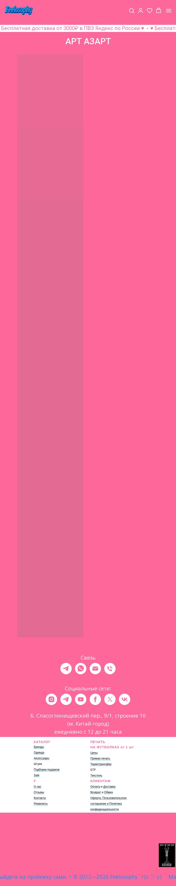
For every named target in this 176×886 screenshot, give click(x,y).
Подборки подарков (46, 769)
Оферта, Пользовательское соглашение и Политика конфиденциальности (108, 803)
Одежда (39, 752)
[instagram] (51, 699)
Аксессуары (41, 758)
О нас (37, 786)
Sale (36, 775)
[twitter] (110, 699)
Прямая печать (100, 758)
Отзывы (39, 792)
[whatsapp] (80, 668)
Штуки (38, 764)
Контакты (40, 798)
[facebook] (95, 699)
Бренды (39, 747)
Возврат (95, 792)
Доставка (109, 786)
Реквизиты (41, 803)
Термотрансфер (100, 764)
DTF (93, 769)
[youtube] (80, 699)
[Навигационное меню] (168, 10)
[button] (131, 10)
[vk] (124, 699)
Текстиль (96, 775)
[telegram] (66, 668)
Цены (94, 752)
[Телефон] (110, 668)
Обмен (108, 792)
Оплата (95, 786)
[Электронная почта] (95, 668)
